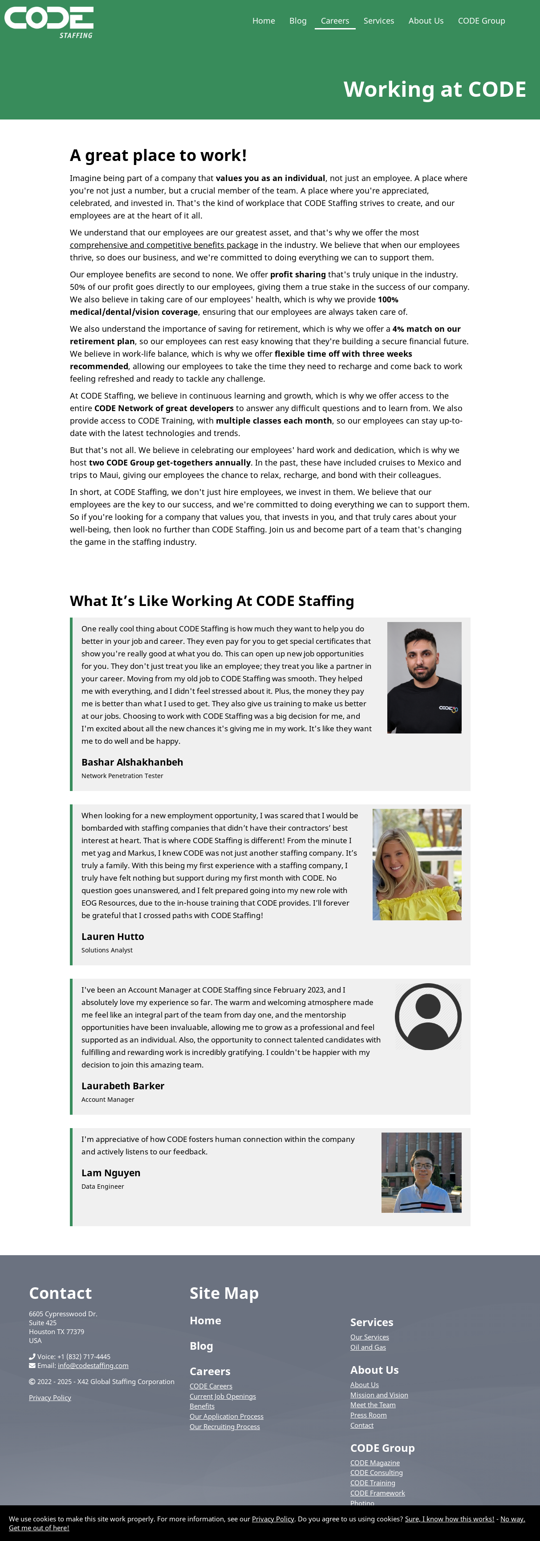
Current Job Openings (223, 1396)
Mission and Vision (379, 1394)
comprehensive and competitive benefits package (164, 244)
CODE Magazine (375, 1462)
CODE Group (481, 20)
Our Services (369, 1336)
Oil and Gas (368, 1347)
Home (263, 20)
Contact (362, 1425)
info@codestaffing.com (93, 1365)
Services (379, 20)
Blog (298, 20)
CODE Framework (377, 1492)
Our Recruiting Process (225, 1426)
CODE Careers (211, 1385)
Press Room (368, 1414)
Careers (335, 20)
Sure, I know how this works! (450, 1518)
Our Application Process (227, 1416)
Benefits (202, 1405)
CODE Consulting (376, 1472)
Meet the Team (373, 1404)
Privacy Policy (50, 1397)
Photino (362, 1503)
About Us (426, 20)
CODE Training (372, 1482)
